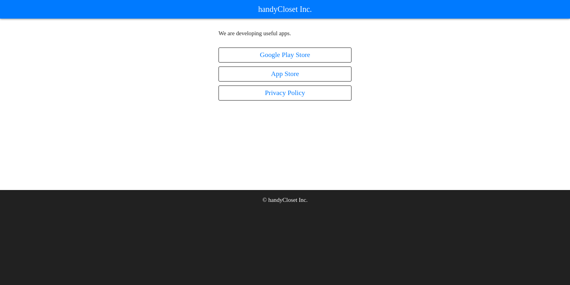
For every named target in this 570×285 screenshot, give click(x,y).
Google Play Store (285, 55)
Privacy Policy (285, 93)
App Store (285, 74)
